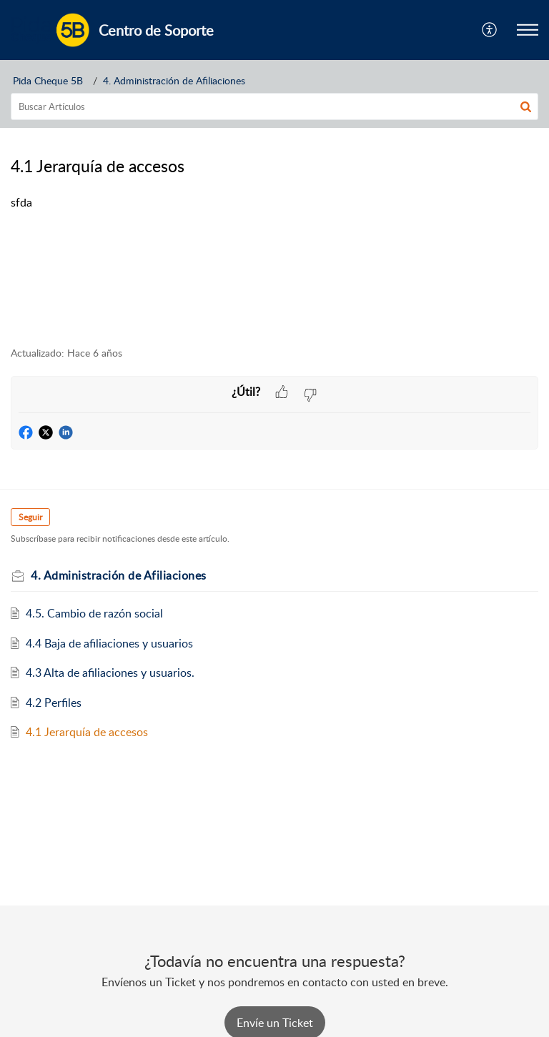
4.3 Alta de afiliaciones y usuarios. (110, 672)
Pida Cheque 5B (48, 80)
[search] (274, 106)
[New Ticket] (274, 1023)
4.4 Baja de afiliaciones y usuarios (109, 643)
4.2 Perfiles (53, 702)
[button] (490, 30)
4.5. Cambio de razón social (94, 613)
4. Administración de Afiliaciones (174, 80)
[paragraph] (274, 203)
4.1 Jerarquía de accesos (87, 732)
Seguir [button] (30, 517)
